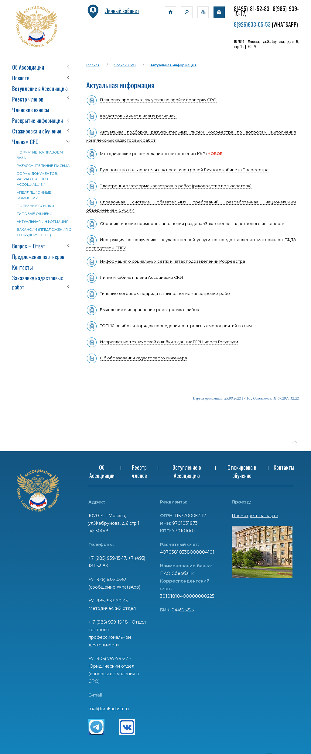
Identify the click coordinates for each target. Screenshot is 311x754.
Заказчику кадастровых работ (37, 282)
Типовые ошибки (34, 214)
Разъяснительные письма (43, 166)
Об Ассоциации (28, 67)
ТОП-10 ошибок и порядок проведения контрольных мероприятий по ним (176, 325)
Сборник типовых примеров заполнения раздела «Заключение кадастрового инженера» (185, 223)
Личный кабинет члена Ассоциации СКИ (141, 277)
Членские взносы (30, 110)
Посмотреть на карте (255, 515)
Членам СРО (25, 142)
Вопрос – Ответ (28, 246)
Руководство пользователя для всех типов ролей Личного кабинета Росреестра (184, 169)
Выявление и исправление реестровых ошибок (149, 309)
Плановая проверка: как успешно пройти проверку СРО (158, 99)
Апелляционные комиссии (34, 195)
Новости (20, 78)
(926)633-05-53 (254, 24)
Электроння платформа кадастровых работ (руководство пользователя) (175, 185)
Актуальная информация (42, 222)
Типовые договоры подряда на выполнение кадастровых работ (166, 293)
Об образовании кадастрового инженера (143, 357)
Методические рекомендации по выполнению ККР (152, 153)
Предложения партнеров (38, 257)
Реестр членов (27, 99)
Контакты (22, 267)
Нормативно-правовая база (40, 155)
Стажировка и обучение (36, 131)
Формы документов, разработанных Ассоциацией (37, 179)
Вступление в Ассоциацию (40, 88)
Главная (93, 65)
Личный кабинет (112, 11)
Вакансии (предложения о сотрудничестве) (44, 232)
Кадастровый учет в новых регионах (138, 115)
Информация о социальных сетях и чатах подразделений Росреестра (172, 261)
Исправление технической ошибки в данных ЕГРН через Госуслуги (162, 341)
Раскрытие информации (37, 120)
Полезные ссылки (35, 206)
